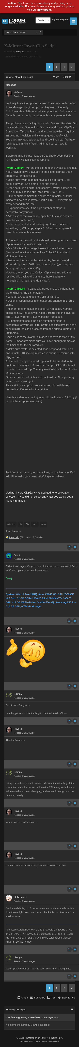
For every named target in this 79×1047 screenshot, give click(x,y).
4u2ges (20, 51)
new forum (44, 10)
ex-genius (17, 941)
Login (54, 19)
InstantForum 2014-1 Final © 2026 (44, 1038)
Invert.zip (14, 537)
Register (64, 19)
